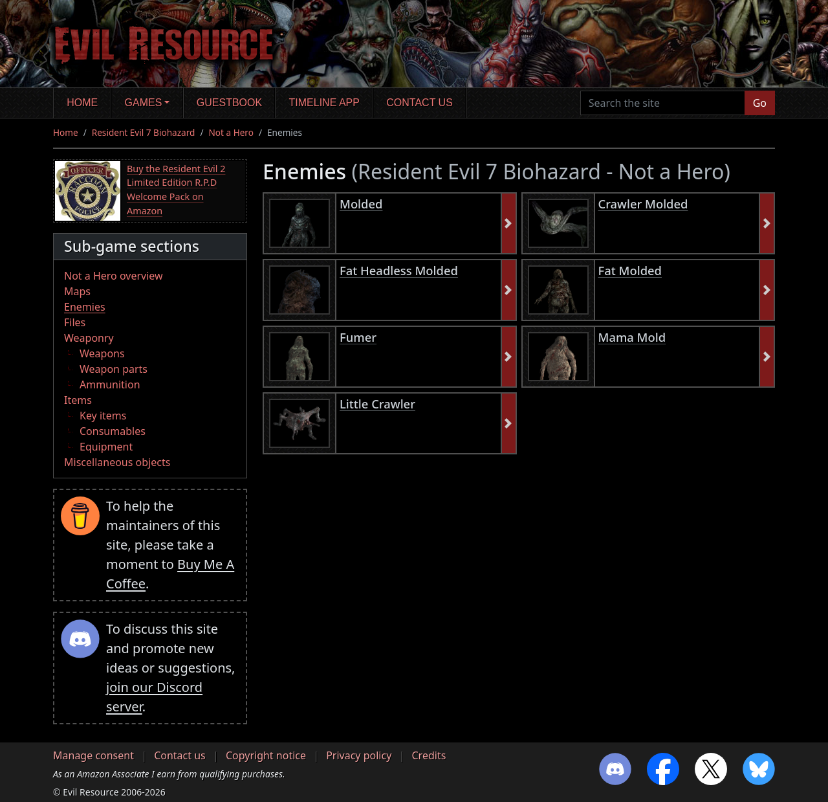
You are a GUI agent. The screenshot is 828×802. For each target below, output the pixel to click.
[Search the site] (662, 103)
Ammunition (110, 384)
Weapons (102, 353)
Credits (428, 755)
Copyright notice (266, 755)
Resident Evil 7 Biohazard (143, 132)
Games (143, 102)
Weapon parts (113, 369)
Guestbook (229, 102)
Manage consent (93, 755)
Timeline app (324, 102)
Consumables (113, 431)
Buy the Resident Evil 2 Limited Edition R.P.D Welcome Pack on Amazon (176, 189)
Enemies (84, 307)
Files (74, 322)
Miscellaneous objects (117, 462)
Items (78, 400)
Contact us (419, 102)
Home (82, 102)
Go (760, 103)
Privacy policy (358, 755)
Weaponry (89, 338)
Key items (103, 415)
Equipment (106, 447)
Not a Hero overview (113, 276)
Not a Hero (230, 132)
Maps (77, 291)
